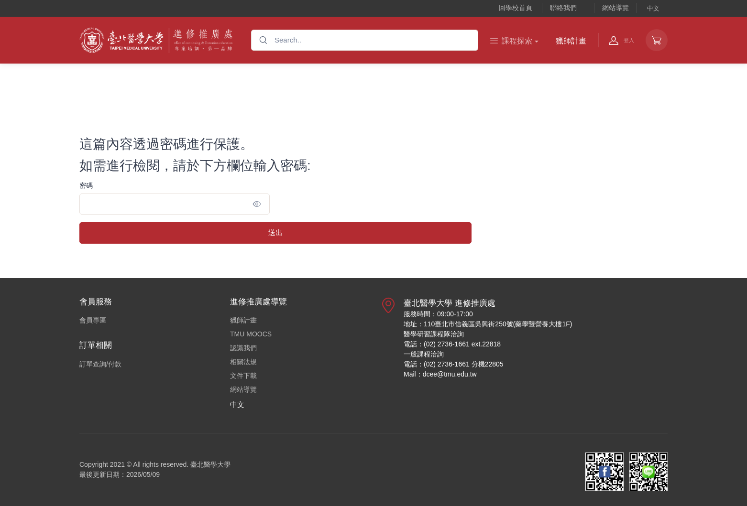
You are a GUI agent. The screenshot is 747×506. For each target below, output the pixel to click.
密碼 (86, 185)
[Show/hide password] (257, 204)
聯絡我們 (563, 7)
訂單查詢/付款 (100, 364)
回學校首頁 (515, 7)
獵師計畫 (571, 41)
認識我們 (243, 348)
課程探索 (511, 41)
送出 (275, 232)
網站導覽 (615, 7)
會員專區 (92, 320)
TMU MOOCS (251, 334)
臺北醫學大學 (210, 464)
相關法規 (243, 362)
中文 (653, 8)
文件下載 (243, 375)
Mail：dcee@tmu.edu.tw (440, 374)
